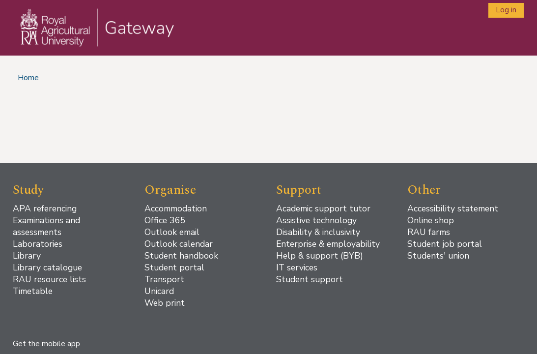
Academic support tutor (323, 208)
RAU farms (428, 232)
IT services (296, 267)
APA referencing (45, 208)
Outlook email (171, 232)
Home (28, 77)
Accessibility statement (452, 208)
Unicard (159, 291)
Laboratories (37, 244)
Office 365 (165, 220)
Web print (164, 303)
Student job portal (444, 244)
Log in (506, 10)
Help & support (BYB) (319, 256)
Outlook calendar (178, 244)
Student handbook (181, 256)
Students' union (438, 256)
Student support (309, 279)
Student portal (174, 267)
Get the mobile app (46, 343)
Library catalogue (47, 267)
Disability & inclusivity (318, 232)
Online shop (430, 220)
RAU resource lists (49, 279)
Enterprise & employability (328, 244)
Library (27, 256)
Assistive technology (316, 220)
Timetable (33, 291)
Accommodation (175, 208)
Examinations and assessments (46, 226)
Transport (164, 279)
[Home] (90, 37)
